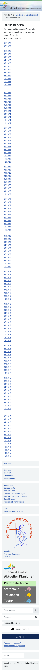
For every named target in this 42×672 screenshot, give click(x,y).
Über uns (7, 470)
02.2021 (7, 202)
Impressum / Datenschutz (14, 511)
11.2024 (7, 123)
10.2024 (7, 120)
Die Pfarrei (8, 473)
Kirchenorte (8, 476)
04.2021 (7, 208)
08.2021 (7, 220)
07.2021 (7, 217)
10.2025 (7, 78)
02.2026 (7, 46)
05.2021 (7, 211)
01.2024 (7, 92)
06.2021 (7, 214)
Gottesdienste (9, 488)
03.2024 (7, 99)
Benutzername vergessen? (14, 646)
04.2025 (7, 60)
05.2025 (7, 63)
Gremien (7, 557)
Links (6, 509)
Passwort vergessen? (12, 643)
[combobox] (13, 655)
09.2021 (7, 223)
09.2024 (7, 117)
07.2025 (7, 69)
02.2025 (7, 54)
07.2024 (7, 111)
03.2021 (7, 205)
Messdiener (8, 485)
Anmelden (20, 637)
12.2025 (7, 84)
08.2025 (7, 72)
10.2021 (7, 227)
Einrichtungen (9, 478)
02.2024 (7, 95)
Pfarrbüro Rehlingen (11, 554)
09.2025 (7, 75)
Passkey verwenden (20, 629)
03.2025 (7, 57)
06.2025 (7, 66)
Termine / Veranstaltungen (14, 493)
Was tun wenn (9, 491)
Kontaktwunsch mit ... (12, 499)
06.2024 (7, 108)
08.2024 (7, 114)
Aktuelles (7, 551)
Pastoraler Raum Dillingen (14, 502)
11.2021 (7, 230)
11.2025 (7, 81)
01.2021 (7, 199)
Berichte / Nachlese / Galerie (15, 496)
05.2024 (7, 105)
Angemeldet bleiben (12, 623)
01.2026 (7, 43)
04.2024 (7, 102)
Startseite (7, 463)
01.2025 (7, 51)
